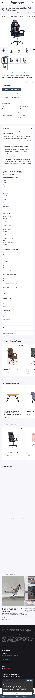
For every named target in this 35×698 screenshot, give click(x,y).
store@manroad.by (6, 659)
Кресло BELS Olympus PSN (11, 452)
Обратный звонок (5, 653)
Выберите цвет (5, 56)
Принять (17, 693)
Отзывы (22, 16)
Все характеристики (6, 120)
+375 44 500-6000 (6, 649)
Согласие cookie (23, 688)
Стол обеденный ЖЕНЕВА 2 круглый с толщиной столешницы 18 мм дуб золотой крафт (12, 412)
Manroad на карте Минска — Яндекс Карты (17, 518)
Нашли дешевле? (18, 93)
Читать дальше (6, 165)
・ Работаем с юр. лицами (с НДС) (18, 72)
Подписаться (29, 680)
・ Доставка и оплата (6, 72)
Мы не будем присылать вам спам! (10, 674)
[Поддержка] (32, 2)
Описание (4, 16)
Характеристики (13, 16)
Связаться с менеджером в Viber (11, 89)
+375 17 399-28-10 (6, 652)
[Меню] (2, 2)
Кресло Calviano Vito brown (11, 369)
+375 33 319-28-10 (6, 650)
